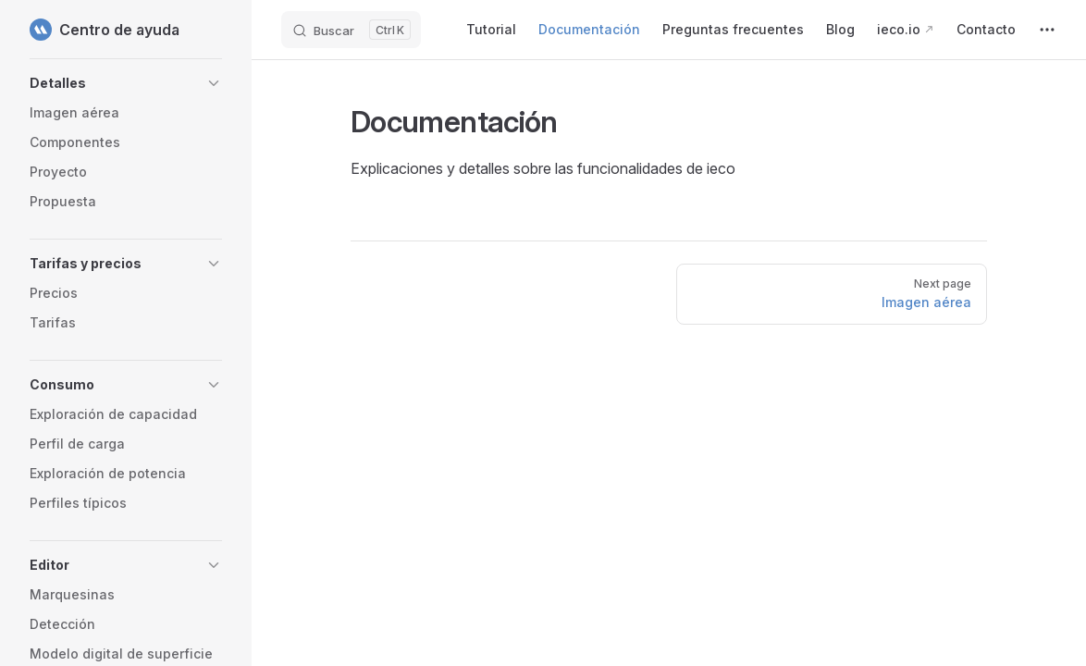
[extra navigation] (1047, 29)
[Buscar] (351, 29)
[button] (126, 83)
